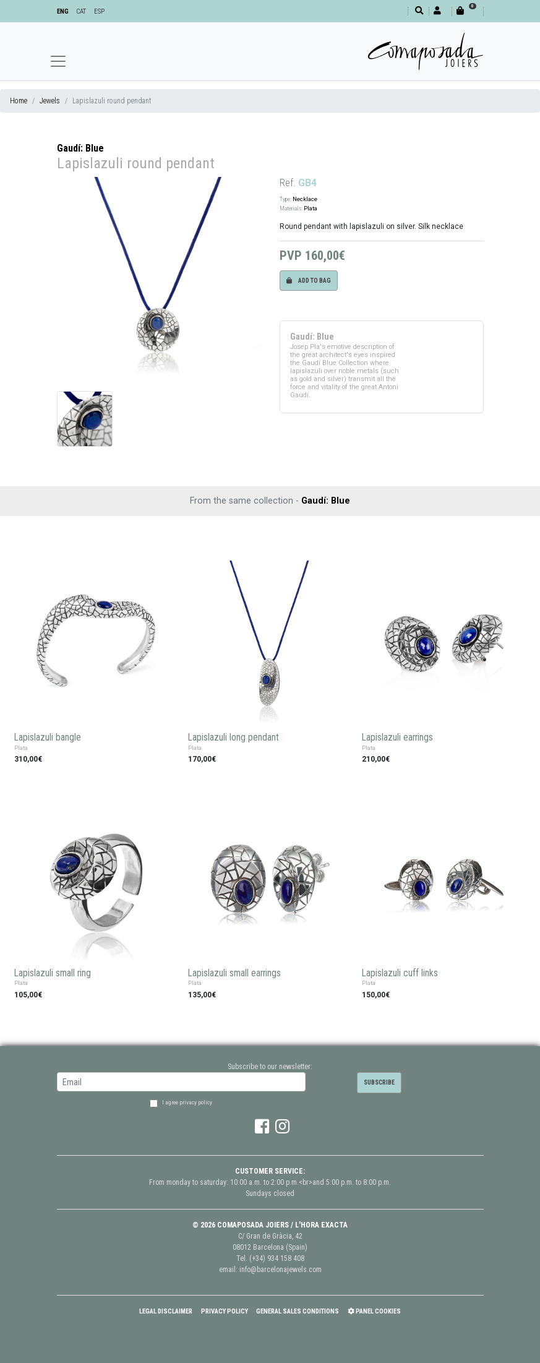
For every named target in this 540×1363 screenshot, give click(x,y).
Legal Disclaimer (165, 1311)
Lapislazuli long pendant (233, 737)
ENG (63, 11)
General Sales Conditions (297, 1311)
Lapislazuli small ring (52, 973)
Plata (310, 208)
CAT (81, 11)
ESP (99, 11)
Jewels (50, 101)
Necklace (305, 199)
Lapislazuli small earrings (234, 973)
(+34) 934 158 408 (276, 1258)
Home (18, 101)
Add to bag (308, 280)
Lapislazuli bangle (47, 737)
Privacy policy (224, 1311)
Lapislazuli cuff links (400, 973)
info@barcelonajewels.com (280, 1269)
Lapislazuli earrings (397, 737)
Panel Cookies (374, 1311)
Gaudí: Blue (80, 148)
